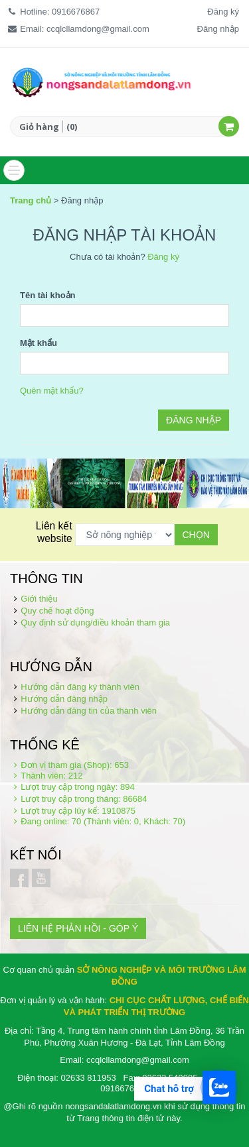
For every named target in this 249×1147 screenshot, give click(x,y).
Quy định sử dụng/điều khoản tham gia (95, 623)
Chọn (196, 534)
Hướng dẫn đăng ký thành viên (80, 687)
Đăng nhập (218, 29)
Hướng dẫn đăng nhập (64, 699)
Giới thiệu (39, 599)
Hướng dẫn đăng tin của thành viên (89, 711)
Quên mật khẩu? (52, 391)
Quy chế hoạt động (57, 611)
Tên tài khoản (48, 295)
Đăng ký (223, 12)
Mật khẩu (38, 343)
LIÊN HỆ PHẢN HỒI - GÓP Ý (78, 928)
